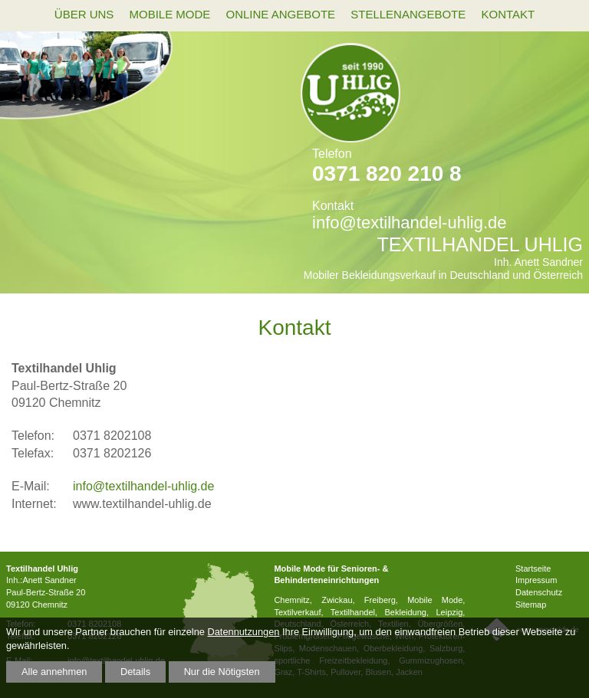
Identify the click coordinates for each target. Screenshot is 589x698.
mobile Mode (169, 14)
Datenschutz (538, 592)
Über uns (84, 14)
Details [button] (135, 671)
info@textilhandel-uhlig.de (409, 222)
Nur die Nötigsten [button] (222, 671)
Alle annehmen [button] (54, 671)
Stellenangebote (408, 14)
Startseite (533, 568)
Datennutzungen (243, 631)
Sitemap (530, 604)
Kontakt (508, 14)
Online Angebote (281, 14)
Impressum (536, 580)
